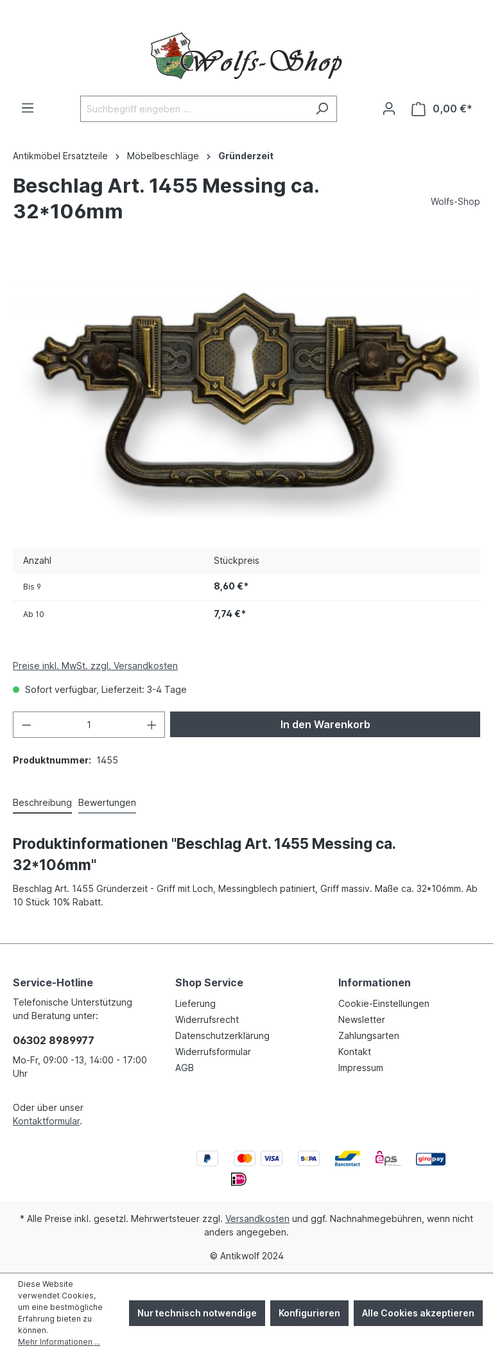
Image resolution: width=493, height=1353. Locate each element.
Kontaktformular (46, 1120)
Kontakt (354, 1051)
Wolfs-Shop (455, 201)
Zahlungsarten (368, 1035)
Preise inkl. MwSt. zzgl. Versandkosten (95, 665)
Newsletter (361, 1019)
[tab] (42, 803)
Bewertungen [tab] (107, 802)
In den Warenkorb (325, 724)
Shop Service (209, 982)
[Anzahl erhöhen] (152, 724)
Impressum (360, 1067)
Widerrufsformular (213, 1051)
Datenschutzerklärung (222, 1035)
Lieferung (195, 1003)
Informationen (374, 982)
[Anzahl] (89, 724)
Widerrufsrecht (207, 1019)
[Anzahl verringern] (26, 724)
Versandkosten (257, 1218)
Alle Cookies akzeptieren (418, 1312)
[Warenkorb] (442, 108)
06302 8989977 (53, 1040)
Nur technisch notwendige (197, 1312)
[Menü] (27, 108)
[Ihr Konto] (389, 108)
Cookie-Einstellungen (383, 1003)
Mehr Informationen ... (59, 1342)
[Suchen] (322, 109)
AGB (184, 1067)
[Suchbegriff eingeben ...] (193, 109)
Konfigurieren (309, 1312)
